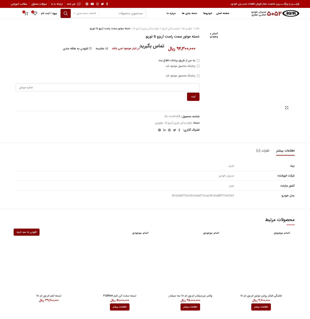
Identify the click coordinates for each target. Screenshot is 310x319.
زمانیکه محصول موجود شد (182, 66)
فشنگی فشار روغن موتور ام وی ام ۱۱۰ (261, 295)
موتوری (159, 123)
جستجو (65, 13)
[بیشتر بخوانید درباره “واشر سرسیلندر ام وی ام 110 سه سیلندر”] (190, 307)
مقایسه (100, 48)
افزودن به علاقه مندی (75, 48)
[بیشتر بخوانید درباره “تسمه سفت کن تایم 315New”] (119, 307)
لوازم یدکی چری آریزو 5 (146, 29)
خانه (197, 29)
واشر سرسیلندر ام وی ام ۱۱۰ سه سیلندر (190, 295)
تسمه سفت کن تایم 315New (119, 295)
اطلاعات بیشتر (285, 150)
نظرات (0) (262, 150)
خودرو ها (187, 29)
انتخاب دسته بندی (86, 13)
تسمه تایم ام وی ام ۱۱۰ (48, 295)
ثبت (193, 97)
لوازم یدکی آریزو (170, 29)
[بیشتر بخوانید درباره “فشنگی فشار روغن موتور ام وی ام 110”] (261, 307)
